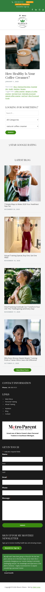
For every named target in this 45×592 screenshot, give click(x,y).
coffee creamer (19, 91)
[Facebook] (32, 10)
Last (3, 472)
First (3, 463)
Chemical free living (23, 87)
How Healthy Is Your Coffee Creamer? (20, 75)
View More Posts (22, 370)
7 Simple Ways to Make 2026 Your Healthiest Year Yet (21, 205)
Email (5, 477)
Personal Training (11, 402)
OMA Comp (36, 587)
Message (6, 498)
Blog (15, 87)
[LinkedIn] (36, 10)
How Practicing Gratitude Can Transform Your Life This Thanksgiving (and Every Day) (22, 308)
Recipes (23, 89)
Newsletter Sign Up (22, 7)
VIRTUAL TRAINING (22, 4)
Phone (4, 488)
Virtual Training (10, 404)
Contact (7, 414)
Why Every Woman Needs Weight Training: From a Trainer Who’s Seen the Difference (20, 359)
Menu (24, 16)
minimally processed (28, 94)
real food (24, 96)
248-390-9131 (19, 2)
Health (11, 89)
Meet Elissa (9, 399)
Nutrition (17, 89)
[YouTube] (43, 10)
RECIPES (30, 2)
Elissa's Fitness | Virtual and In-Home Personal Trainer (22, 22)
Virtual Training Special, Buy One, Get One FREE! (20, 256)
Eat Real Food (16, 94)
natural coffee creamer (13, 96)
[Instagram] (39, 10)
